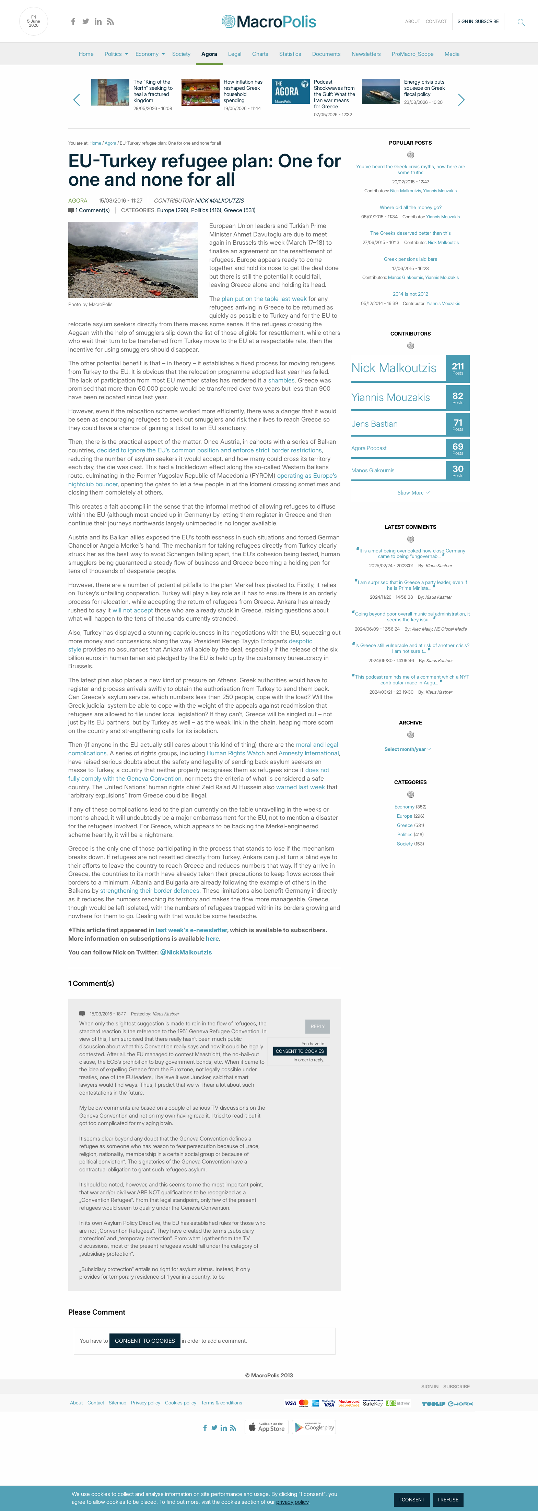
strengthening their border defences (149, 890)
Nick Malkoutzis (219, 200)
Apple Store (267, 1427)
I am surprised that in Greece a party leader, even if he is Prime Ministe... (412, 585)
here (212, 938)
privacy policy (292, 1501)
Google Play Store (314, 1427)
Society (181, 53)
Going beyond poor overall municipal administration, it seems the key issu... (412, 616)
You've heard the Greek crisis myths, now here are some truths (410, 169)
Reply (318, 1026)
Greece (405, 825)
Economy (147, 53)
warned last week (300, 787)
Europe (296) (172, 210)
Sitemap (117, 1402)
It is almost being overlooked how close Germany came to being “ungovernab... (412, 553)
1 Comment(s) (92, 210)
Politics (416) (206, 210)
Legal (234, 53)
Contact (436, 21)
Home (86, 53)
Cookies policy (180, 1402)
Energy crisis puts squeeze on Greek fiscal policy (424, 88)
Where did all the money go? (411, 207)
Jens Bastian (374, 424)
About (412, 21)
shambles (281, 380)
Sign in (465, 21)
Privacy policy (145, 1402)
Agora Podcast (369, 447)
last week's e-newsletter (191, 930)
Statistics (290, 53)
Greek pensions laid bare (410, 259)
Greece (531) (240, 210)
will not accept (133, 610)
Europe (404, 816)
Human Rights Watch (236, 753)
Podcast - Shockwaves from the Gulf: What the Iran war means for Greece (334, 94)
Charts (260, 53)
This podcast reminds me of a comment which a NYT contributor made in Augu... (412, 679)
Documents (326, 53)
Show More (410, 493)
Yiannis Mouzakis (440, 190)
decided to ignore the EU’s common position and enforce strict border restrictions (209, 450)
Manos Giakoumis (405, 277)
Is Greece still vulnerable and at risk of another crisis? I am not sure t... (412, 648)
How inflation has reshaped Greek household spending (243, 91)
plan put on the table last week (264, 298)
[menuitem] (86, 54)
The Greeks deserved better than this (410, 233)
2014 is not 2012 (410, 294)
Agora (209, 53)
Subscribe (487, 21)
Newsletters (366, 53)
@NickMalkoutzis (186, 952)
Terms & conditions (221, 1402)
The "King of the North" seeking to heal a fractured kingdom (153, 91)
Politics (113, 53)
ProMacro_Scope (413, 53)
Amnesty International (309, 753)
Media (452, 53)
